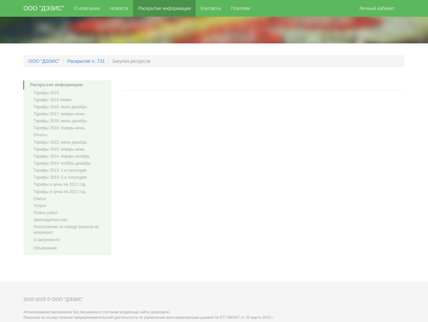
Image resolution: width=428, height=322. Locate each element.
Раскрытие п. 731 (86, 61)
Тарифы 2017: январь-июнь (59, 114)
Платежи (240, 8)
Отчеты (40, 135)
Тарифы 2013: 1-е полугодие (60, 170)
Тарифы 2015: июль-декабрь (60, 142)
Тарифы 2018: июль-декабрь (60, 107)
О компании (87, 8)
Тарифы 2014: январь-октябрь (61, 156)
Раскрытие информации (164, 8)
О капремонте (46, 239)
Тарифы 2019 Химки (52, 100)
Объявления (45, 248)
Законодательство (50, 219)
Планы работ (45, 212)
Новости (119, 8)
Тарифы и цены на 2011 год (59, 191)
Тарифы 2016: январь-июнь (59, 128)
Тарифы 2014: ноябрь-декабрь (62, 163)
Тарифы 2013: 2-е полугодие (60, 177)
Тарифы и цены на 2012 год (59, 184)
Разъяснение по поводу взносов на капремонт (66, 229)
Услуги (39, 205)
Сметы (39, 198)
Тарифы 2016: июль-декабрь (60, 121)
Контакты (211, 8)
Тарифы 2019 (46, 93)
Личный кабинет (377, 8)
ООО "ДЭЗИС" (43, 8)
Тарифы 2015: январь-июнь (59, 149)
